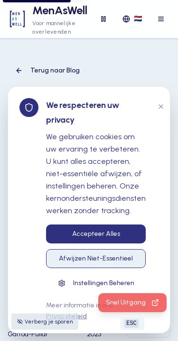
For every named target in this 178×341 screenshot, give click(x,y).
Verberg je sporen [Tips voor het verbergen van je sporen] (45, 321)
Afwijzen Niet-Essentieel (96, 258)
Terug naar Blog (47, 70)
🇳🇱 (132, 19)
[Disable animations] (103, 18)
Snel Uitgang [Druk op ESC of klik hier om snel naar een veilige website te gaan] (132, 302)
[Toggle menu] (160, 18)
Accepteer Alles (96, 234)
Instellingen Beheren (96, 283)
